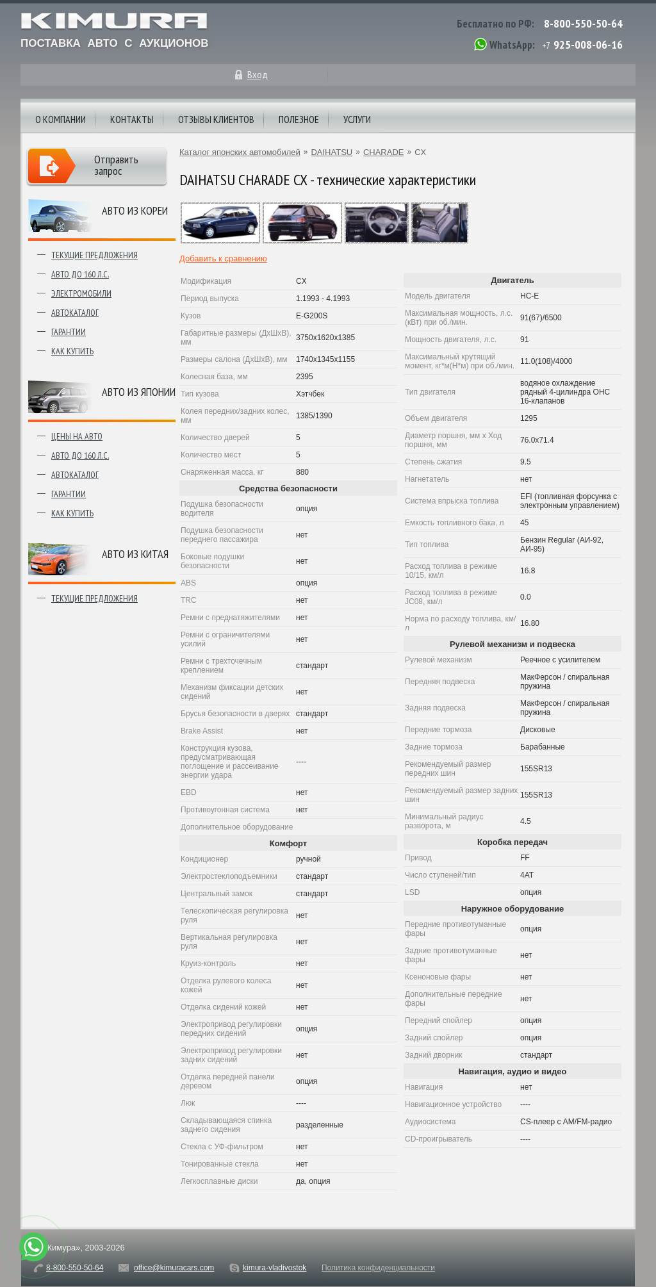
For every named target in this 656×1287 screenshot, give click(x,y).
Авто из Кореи (135, 210)
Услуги (357, 119)
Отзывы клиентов (216, 119)
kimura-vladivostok (274, 1267)
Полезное (299, 119)
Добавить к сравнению (223, 258)
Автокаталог (75, 312)
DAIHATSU (331, 152)
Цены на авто (76, 436)
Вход (257, 74)
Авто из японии (139, 391)
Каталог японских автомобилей (239, 152)
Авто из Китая (135, 553)
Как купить (72, 351)
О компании (60, 119)
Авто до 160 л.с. (80, 274)
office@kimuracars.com (174, 1267)
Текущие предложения (94, 255)
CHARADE (383, 152)
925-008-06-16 (588, 44)
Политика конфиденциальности (378, 1267)
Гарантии (68, 332)
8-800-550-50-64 (583, 23)
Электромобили (81, 293)
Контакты (132, 119)
